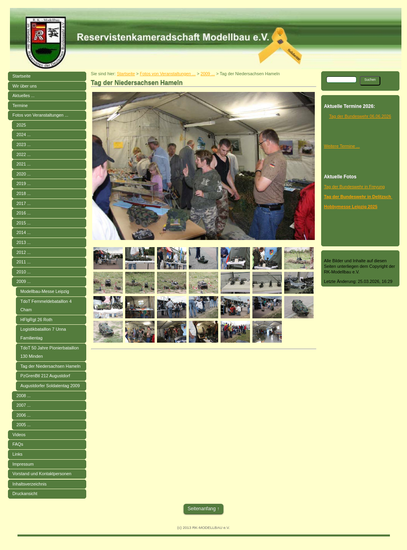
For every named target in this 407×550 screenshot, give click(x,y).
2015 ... (23, 222)
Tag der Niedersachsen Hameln (50, 366)
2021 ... (23, 164)
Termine (19, 105)
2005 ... (23, 424)
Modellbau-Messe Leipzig (44, 291)
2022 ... (23, 154)
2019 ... (23, 183)
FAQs (17, 444)
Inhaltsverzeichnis (29, 484)
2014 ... (23, 232)
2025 (21, 125)
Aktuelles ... (23, 95)
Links (17, 454)
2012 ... (23, 252)
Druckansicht (24, 493)
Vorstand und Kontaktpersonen (41, 473)
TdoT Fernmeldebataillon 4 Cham (46, 305)
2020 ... (23, 174)
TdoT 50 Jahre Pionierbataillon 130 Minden (49, 352)
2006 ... (23, 415)
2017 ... (23, 203)
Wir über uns (24, 86)
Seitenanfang (202, 508)
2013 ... (23, 242)
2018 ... (23, 193)
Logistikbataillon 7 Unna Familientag (43, 333)
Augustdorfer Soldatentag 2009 (49, 385)
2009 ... (23, 281)
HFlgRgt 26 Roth (36, 319)
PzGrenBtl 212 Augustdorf (45, 375)
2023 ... (23, 144)
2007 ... (23, 405)
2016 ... (23, 213)
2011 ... (23, 261)
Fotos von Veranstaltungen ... (40, 115)
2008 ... (23, 395)
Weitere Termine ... (342, 146)
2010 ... (23, 271)
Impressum (22, 464)
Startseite (21, 76)
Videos (18, 434)
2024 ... (23, 134)
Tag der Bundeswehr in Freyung (354, 186)
